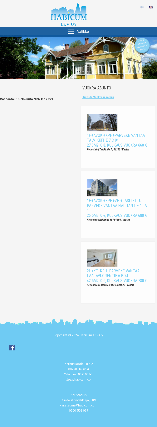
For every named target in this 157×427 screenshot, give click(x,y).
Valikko (83, 31)
